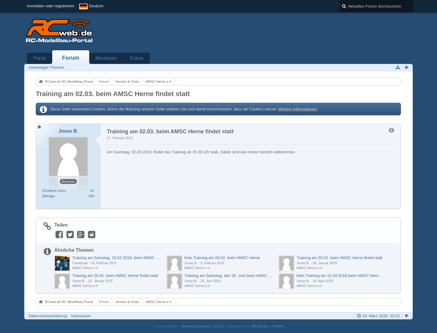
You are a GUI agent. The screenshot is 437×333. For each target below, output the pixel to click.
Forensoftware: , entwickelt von (218, 326)
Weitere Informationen (297, 109)
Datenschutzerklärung (48, 316)
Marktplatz (106, 58)
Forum (70, 58)
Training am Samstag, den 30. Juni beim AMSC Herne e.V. (229, 275)
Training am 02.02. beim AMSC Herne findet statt (339, 257)
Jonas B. (191, 263)
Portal (39, 58)
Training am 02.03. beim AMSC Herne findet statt (113, 94)
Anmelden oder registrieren (50, 6)
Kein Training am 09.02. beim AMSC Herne (222, 257)
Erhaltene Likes (54, 190)
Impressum (80, 316)
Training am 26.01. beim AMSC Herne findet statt (115, 275)
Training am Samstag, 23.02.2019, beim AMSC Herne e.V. (116, 257)
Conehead (80, 263)
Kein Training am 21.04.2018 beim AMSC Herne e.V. (340, 275)
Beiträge (48, 196)
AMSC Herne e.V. (85, 268)
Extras (137, 58)
